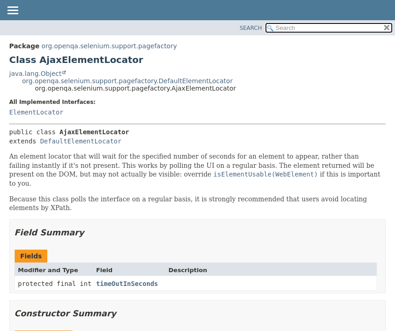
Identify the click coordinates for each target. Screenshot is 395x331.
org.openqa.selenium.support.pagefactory (109, 46)
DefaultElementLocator (80, 141)
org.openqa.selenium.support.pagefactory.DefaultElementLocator (127, 81)
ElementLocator (36, 112)
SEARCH (251, 28)
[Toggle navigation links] (12, 11)
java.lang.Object (35, 73)
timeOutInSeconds (127, 283)
